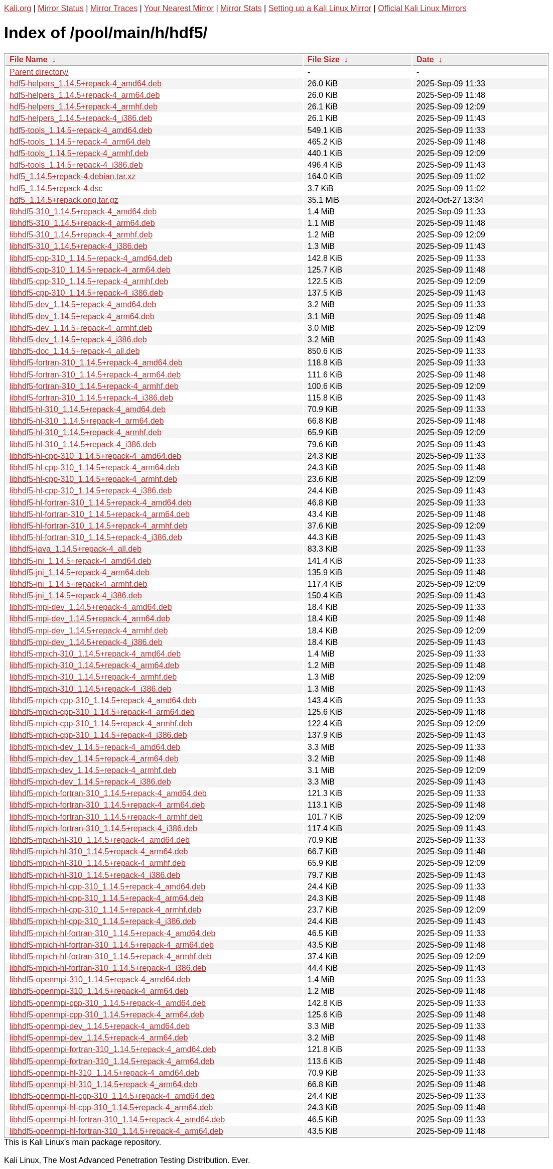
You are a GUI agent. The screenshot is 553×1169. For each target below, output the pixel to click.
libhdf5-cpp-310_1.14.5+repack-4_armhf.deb (89, 281)
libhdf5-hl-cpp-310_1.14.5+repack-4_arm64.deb (94, 467)
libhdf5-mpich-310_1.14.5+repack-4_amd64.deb (95, 654)
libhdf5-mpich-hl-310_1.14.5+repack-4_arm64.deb (99, 851)
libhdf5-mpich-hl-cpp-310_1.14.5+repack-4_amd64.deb (107, 886)
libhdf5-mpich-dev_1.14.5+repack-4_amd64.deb (95, 747)
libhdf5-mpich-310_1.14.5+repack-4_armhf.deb (93, 677)
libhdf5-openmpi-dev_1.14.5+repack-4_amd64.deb (100, 1026)
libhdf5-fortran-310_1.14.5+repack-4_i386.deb (91, 398)
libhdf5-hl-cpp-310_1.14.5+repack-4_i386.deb (91, 490)
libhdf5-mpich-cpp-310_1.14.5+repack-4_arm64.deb (102, 712)
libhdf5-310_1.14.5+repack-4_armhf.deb (81, 234)
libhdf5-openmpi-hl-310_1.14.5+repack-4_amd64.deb (104, 1073)
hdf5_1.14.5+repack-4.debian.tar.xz (72, 176)
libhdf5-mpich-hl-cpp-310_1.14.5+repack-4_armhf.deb (105, 909)
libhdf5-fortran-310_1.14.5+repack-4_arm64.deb (95, 374)
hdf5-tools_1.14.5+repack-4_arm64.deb (80, 142)
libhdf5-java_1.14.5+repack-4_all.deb (76, 549)
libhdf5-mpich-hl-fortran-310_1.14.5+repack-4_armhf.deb (110, 956)
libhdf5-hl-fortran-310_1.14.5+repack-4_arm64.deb (100, 514)
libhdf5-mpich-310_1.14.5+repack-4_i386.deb (90, 689)
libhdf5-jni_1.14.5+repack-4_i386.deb (76, 595)
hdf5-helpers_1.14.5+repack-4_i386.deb (81, 118)
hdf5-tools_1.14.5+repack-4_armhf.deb (79, 153)
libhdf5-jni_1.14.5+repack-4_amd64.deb (80, 561)
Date (425, 59)
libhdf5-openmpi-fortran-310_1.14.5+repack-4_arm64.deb (112, 1061)
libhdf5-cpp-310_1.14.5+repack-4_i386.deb (86, 293)
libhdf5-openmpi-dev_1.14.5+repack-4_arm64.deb (99, 1037)
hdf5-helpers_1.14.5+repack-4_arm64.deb (85, 95)
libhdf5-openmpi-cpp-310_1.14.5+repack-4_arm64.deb (107, 1014)
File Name (29, 59)
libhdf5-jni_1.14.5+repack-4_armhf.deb (78, 584)
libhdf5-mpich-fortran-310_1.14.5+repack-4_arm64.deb (107, 805)
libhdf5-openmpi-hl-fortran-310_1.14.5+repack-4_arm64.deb (116, 1131)
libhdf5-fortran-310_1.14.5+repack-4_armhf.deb (94, 386)
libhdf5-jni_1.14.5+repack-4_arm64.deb (80, 572)
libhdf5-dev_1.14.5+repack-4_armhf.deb (81, 328)
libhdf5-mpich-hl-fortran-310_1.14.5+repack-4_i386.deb (108, 968)
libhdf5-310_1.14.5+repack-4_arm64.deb (82, 223)
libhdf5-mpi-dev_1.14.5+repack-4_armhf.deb (89, 630)
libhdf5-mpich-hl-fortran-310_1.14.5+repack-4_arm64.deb (112, 945)
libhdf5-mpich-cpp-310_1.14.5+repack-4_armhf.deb (101, 723)
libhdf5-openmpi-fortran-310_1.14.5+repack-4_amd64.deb (113, 1049)
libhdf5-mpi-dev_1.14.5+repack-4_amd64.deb (91, 607)
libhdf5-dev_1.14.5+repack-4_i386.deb (78, 339)
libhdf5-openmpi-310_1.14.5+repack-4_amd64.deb (100, 979)
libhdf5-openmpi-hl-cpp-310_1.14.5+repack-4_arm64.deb (111, 1107)
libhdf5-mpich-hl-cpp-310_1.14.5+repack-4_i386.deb (103, 921)
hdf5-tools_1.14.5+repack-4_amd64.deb (81, 130)
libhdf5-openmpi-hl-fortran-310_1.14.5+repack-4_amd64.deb (117, 1119)
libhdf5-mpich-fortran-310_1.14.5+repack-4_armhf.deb (106, 817)
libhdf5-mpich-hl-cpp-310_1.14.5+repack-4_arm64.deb (106, 898)
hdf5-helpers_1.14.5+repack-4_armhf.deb (84, 106)
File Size (324, 59)
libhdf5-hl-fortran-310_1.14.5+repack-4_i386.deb (96, 537)
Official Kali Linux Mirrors (422, 8)
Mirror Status (61, 8)
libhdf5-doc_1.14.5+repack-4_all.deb (75, 351)
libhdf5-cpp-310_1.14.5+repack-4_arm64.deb (90, 270)
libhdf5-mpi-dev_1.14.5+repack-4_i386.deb (86, 642)
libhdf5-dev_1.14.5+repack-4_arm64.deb (82, 316)
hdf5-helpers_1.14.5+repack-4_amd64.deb (86, 83)
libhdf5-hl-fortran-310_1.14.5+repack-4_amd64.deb (100, 502)
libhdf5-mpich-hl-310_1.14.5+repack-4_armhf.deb (98, 863)
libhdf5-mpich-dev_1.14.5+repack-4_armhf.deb (93, 770)
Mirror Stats (241, 8)
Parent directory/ (39, 72)
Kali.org (17, 8)
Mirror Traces (113, 8)
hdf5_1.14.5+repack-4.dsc (56, 188)
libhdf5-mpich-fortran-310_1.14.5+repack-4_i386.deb (103, 828)
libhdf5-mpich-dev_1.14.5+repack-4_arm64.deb (94, 758)
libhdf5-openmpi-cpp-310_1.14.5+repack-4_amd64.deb (108, 1003)
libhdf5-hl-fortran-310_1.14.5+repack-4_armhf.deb (98, 526)
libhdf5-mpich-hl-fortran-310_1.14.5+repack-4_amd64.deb (112, 933)
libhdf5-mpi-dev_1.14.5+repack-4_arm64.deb (90, 618)
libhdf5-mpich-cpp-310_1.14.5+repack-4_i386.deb (98, 735)
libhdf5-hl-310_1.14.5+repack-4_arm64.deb (87, 421)
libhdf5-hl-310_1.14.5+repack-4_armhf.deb (86, 432)
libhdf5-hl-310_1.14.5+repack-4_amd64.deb (88, 409)
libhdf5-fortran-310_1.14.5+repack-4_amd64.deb (96, 362)
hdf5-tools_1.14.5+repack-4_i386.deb (76, 165)
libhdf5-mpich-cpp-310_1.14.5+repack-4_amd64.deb (103, 700)
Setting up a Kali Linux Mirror (319, 8)
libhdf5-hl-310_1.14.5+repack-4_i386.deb (83, 444)
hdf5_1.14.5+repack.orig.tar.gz (64, 200)
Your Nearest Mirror (179, 8)
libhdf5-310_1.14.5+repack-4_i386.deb (78, 246)
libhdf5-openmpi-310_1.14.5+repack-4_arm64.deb (99, 991)
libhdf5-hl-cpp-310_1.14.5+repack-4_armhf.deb (93, 479)
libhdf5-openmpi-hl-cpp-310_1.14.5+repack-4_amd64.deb (112, 1096)
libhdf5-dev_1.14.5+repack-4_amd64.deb (83, 304)
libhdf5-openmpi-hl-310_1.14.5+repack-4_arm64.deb (103, 1084)
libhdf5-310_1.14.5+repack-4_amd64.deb (83, 211)
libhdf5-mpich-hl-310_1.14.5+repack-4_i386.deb (95, 875)
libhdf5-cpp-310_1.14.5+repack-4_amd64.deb (91, 258)
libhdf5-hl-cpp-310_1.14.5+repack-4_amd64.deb (95, 456)
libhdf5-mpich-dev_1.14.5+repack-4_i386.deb (90, 781)
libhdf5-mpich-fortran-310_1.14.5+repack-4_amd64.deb (108, 793)
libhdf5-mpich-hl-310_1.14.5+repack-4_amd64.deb (100, 840)
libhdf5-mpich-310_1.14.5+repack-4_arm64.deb (94, 665)
